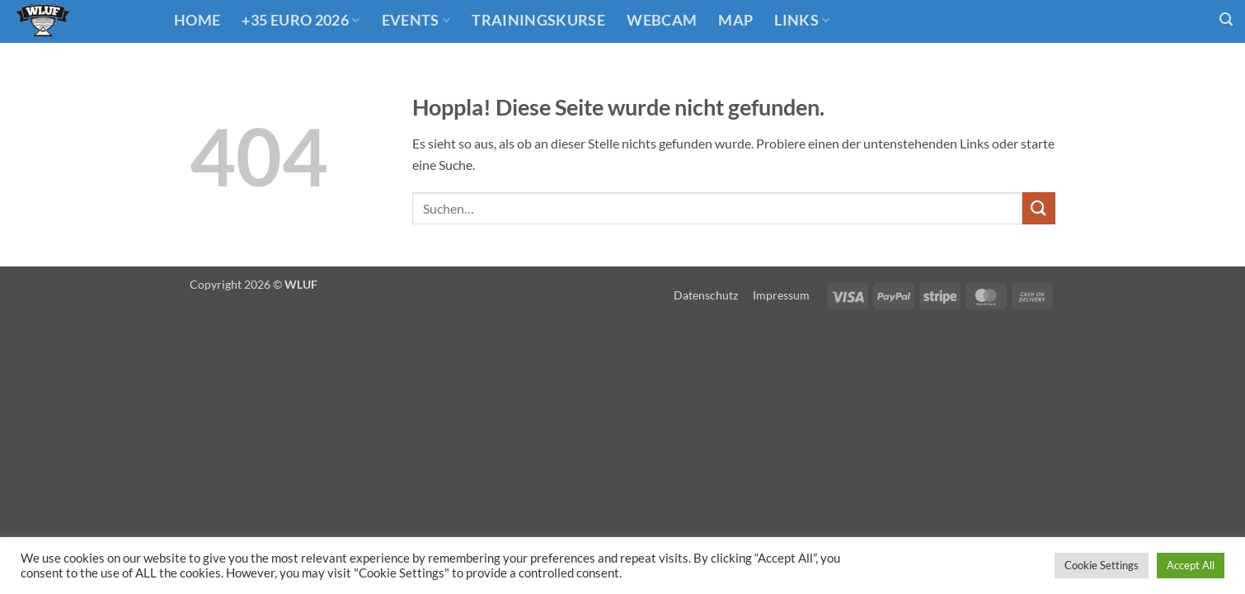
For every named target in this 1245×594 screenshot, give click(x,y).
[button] (1226, 19)
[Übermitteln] (1038, 208)
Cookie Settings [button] (1101, 565)
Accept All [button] (1190, 565)
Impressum (781, 295)
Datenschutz (706, 295)
